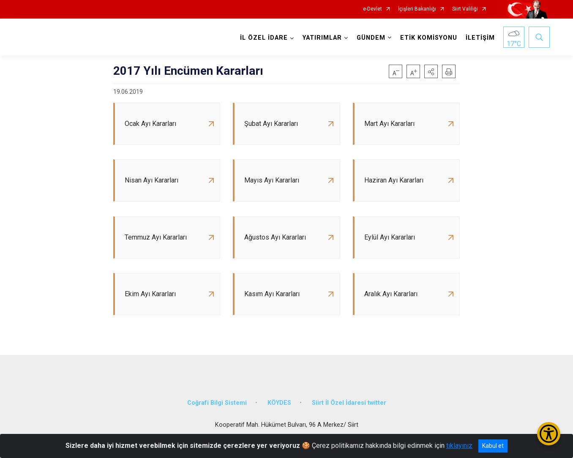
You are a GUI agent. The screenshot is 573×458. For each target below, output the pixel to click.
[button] (431, 71)
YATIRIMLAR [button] (322, 37)
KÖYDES (279, 403)
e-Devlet (372, 9)
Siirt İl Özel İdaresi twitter (349, 403)
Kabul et (493, 445)
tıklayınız (459, 446)
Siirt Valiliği (465, 9)
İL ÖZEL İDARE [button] (264, 37)
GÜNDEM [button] (371, 37)
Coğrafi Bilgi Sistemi (217, 403)
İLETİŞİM (480, 37)
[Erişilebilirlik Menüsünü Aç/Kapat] (548, 433)
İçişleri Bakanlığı (417, 9)
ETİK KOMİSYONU (428, 37)
